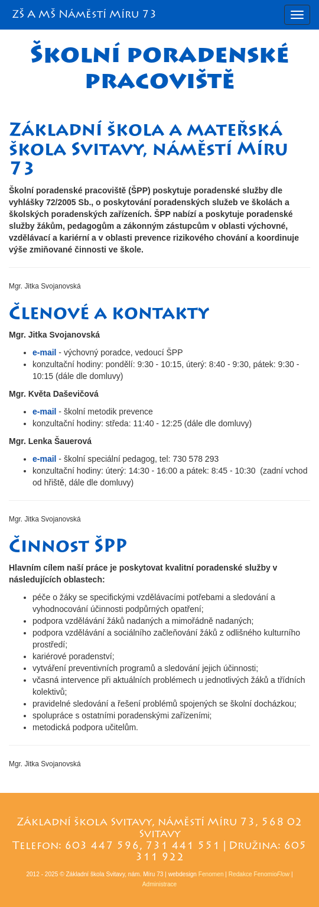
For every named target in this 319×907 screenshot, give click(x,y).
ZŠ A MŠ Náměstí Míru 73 (84, 14)
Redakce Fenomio (259, 874)
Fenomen (211, 874)
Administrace (159, 884)
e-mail (45, 352)
